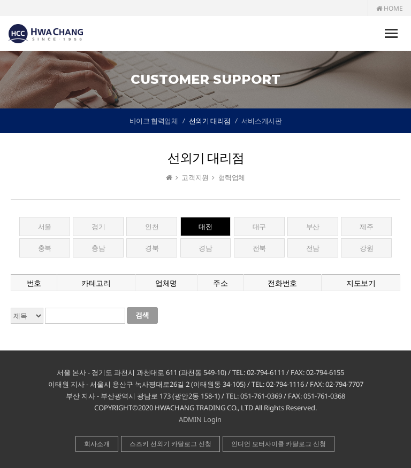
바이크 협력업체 (154, 121)
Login (212, 419)
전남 (312, 248)
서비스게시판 (261, 121)
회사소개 (97, 443)
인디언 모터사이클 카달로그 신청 (278, 443)
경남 (205, 248)
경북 (151, 248)
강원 (366, 248)
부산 (312, 226)
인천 (151, 226)
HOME (389, 8)
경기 (98, 226)
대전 (205, 226)
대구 (259, 226)
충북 (44, 248)
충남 (98, 248)
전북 (259, 248)
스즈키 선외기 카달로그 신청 (170, 443)
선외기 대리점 (210, 121)
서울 (44, 226)
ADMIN (190, 419)
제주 (366, 226)
